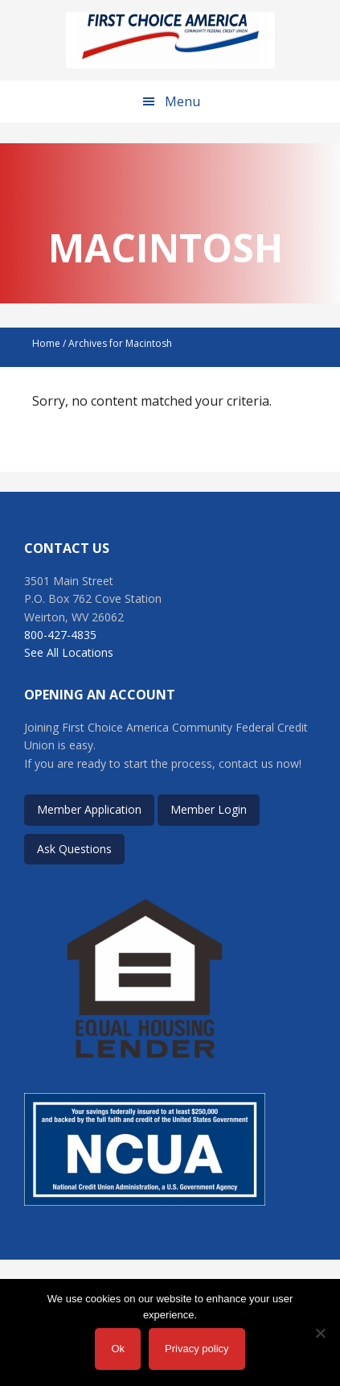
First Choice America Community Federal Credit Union (170, 40)
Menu (182, 101)
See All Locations (68, 652)
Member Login (208, 809)
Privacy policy (196, 1349)
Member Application (89, 809)
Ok (118, 1349)
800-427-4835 (60, 634)
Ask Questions (74, 848)
